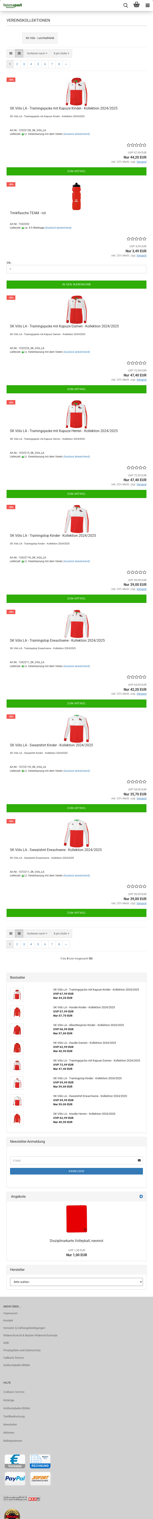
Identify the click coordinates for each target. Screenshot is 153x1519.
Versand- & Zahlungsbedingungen (24, 1328)
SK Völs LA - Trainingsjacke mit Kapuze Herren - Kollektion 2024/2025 (64, 431)
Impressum (10, 1313)
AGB (6, 1342)
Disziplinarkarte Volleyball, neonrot (76, 1241)
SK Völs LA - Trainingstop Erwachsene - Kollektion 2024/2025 (57, 640)
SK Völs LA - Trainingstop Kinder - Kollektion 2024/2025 (53, 535)
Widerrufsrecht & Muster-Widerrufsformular (30, 1335)
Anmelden (76, 1171)
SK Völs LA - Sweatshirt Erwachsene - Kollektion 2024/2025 (56, 850)
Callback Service (13, 1357)
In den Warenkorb (76, 284)
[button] (11, 53)
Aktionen (8, 1432)
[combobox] (37, 53)
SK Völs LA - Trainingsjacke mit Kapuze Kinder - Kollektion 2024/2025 (63, 108)
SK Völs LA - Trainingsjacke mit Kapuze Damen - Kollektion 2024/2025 (64, 326)
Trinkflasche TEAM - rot (28, 213)
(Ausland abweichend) (76, 134)
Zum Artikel (76, 171)
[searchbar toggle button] (125, 5)
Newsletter (10, 1424)
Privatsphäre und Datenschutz (22, 1350)
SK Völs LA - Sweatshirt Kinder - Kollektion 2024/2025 (51, 745)
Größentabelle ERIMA (16, 1365)
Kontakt (8, 1320)
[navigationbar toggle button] (147, 5)
